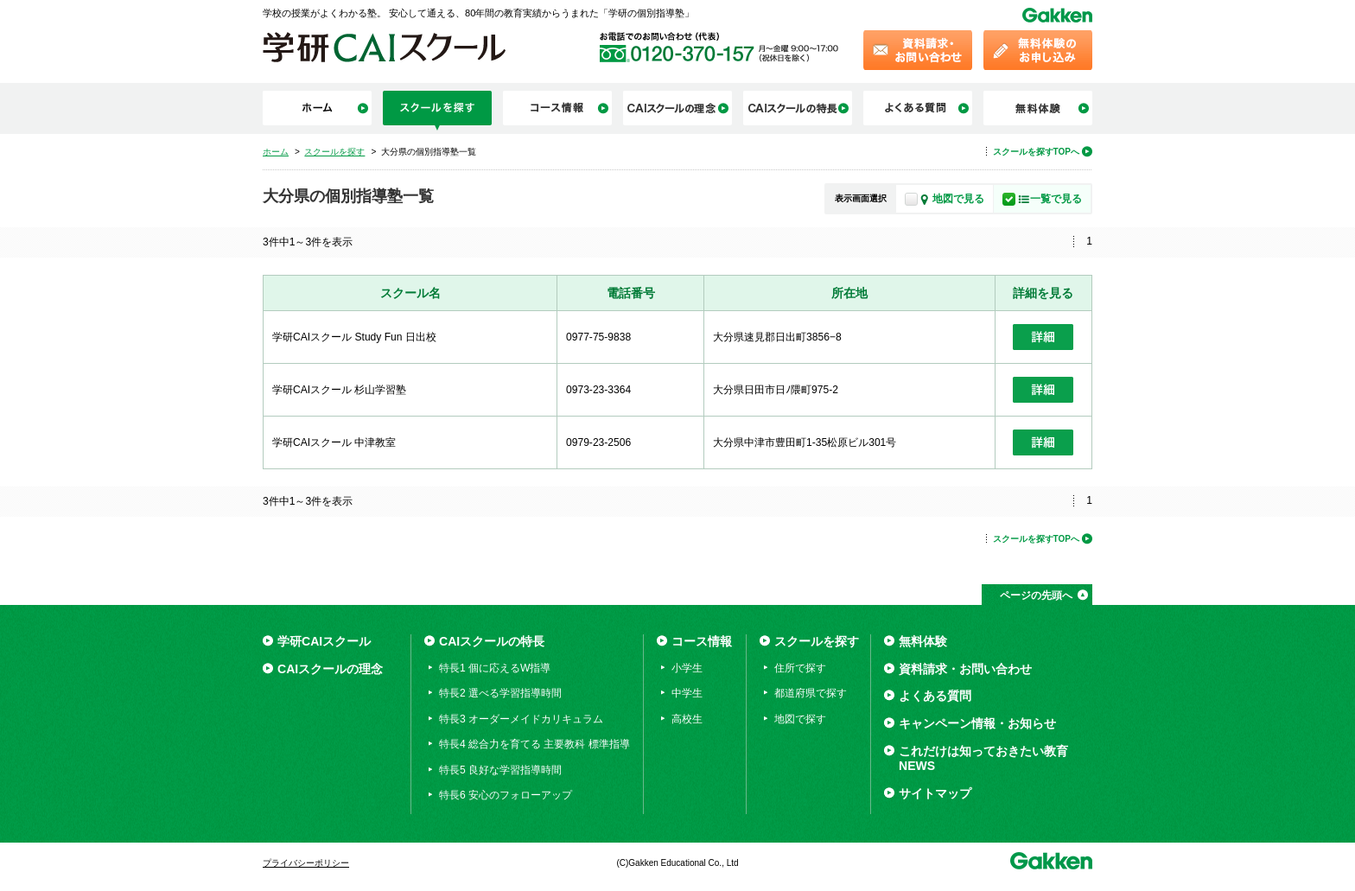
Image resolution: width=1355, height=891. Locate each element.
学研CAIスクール (324, 641)
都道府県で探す (810, 693)
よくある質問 (935, 696)
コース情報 (701, 641)
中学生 (687, 693)
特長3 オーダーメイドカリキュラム (521, 719)
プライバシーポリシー (306, 863)
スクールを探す (816, 641)
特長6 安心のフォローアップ (505, 795)
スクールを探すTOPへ (1036, 151)
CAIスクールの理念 (330, 669)
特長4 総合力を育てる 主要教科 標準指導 (534, 744)
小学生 (687, 668)
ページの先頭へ (1036, 595)
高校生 (687, 719)
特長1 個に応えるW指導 (494, 668)
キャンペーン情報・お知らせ (977, 723)
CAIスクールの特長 (491, 641)
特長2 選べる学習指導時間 (500, 693)
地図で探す (800, 719)
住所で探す (800, 668)
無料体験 (923, 641)
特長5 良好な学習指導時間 (500, 770)
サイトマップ (935, 793)
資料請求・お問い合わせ (965, 669)
